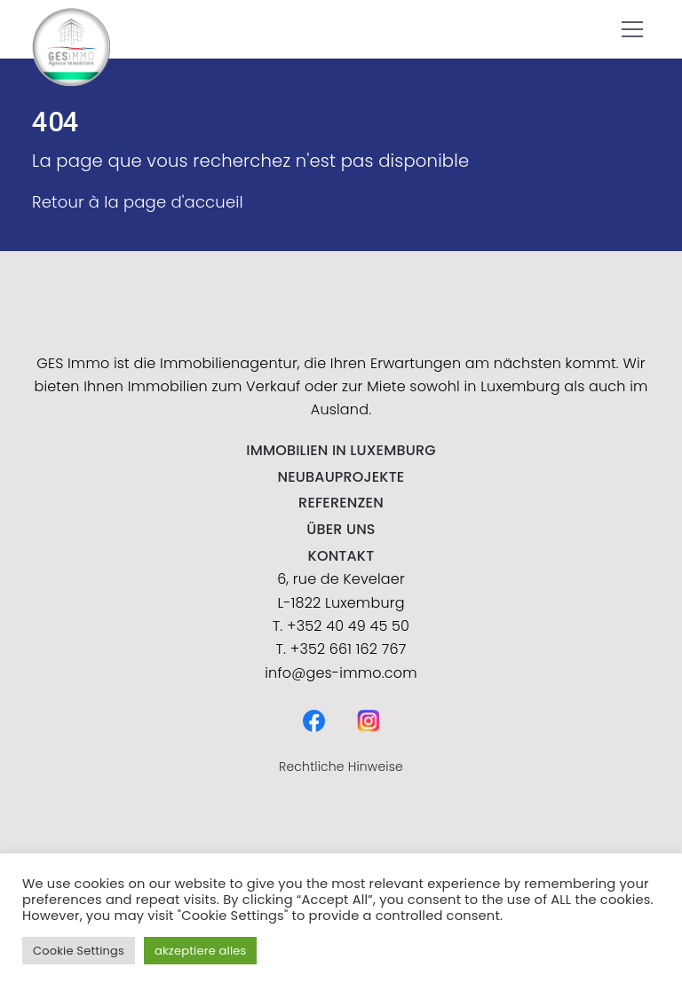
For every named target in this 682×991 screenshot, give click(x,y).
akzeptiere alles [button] (200, 950)
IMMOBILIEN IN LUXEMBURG (340, 450)
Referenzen (341, 502)
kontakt (341, 556)
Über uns (340, 529)
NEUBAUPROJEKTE (341, 477)
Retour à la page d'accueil (137, 202)
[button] (632, 29)
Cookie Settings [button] (78, 950)
